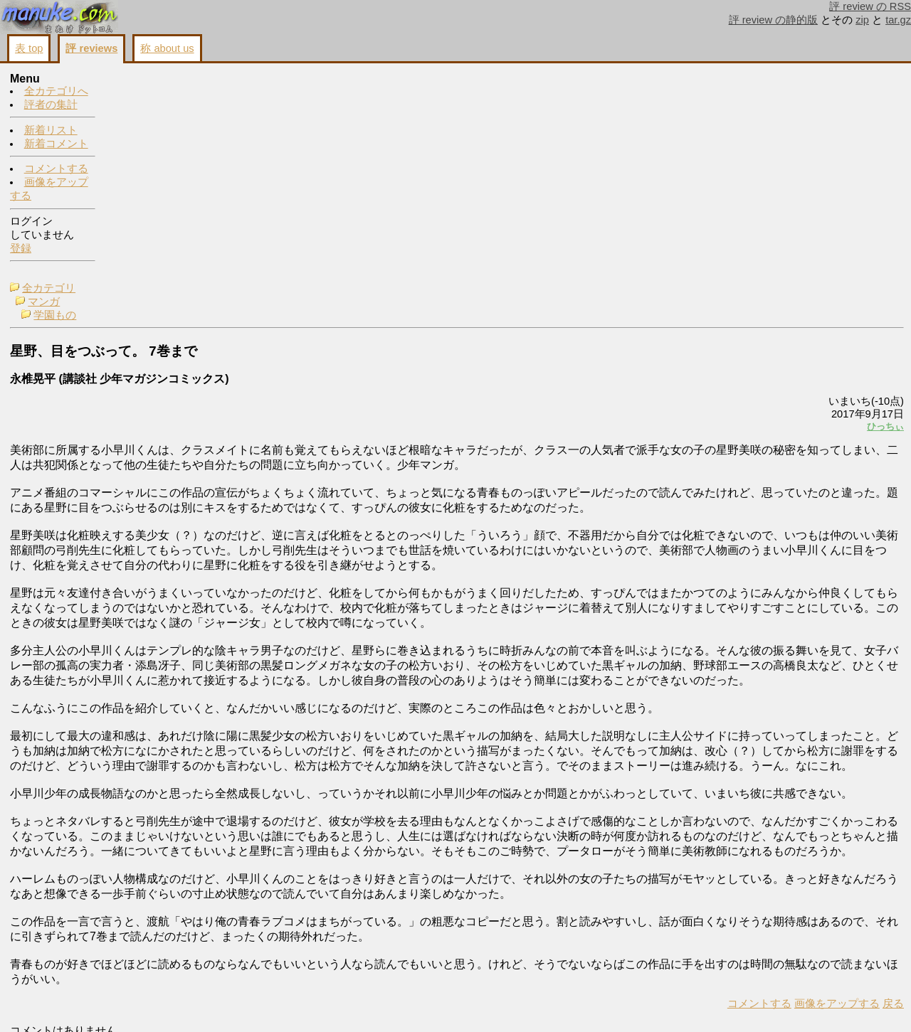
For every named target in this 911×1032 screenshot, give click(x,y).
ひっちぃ (707, 218)
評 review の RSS (870, 6)
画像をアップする (659, 1004)
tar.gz (898, 20)
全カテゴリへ (56, 91)
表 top (29, 48)
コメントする (56, 169)
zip (862, 20)
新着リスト (51, 131)
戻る (715, 1004)
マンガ (143, 93)
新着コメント (56, 144)
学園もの (154, 106)
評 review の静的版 (773, 20)
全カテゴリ (148, 79)
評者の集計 (51, 105)
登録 (20, 249)
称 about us (167, 48)
